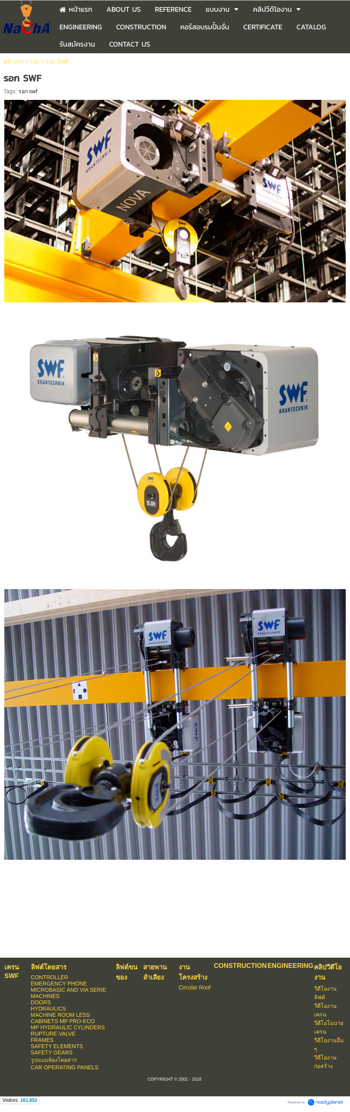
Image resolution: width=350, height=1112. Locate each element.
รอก (34, 61)
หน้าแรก (14, 61)
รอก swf (28, 91)
